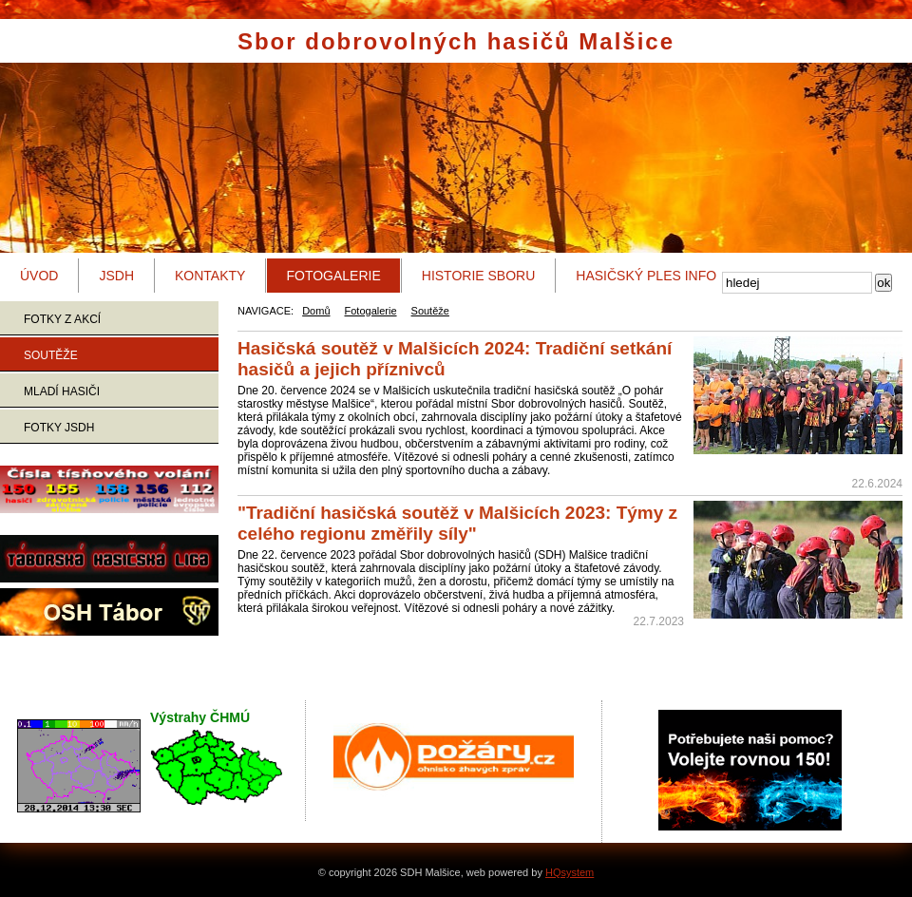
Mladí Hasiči (62, 391)
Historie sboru (479, 275)
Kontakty (210, 275)
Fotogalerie (333, 275)
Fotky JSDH (59, 427)
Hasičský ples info (646, 275)
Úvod (39, 275)
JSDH (116, 275)
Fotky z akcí (62, 319)
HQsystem (569, 872)
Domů (316, 310)
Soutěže (51, 355)
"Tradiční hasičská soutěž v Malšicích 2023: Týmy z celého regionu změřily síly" (457, 523)
